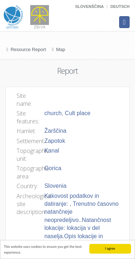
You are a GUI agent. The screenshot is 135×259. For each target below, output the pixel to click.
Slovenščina (89, 6)
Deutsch (120, 6)
